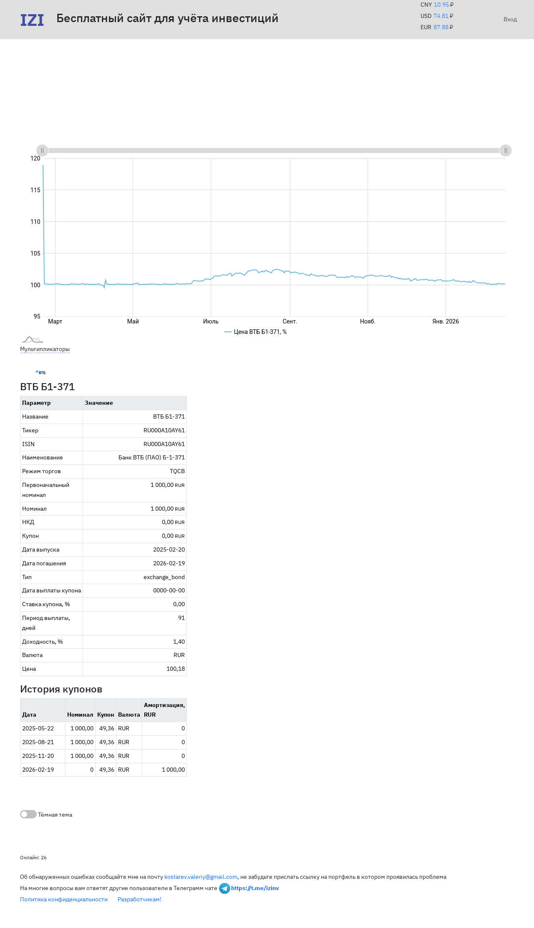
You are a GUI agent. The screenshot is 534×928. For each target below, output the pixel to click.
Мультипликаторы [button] (45, 349)
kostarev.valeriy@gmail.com (200, 876)
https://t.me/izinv (255, 888)
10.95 (441, 4)
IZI (32, 19)
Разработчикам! (139, 899)
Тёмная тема (46, 814)
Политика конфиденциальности (64, 899)
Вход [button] (509, 19)
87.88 (440, 27)
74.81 (440, 16)
